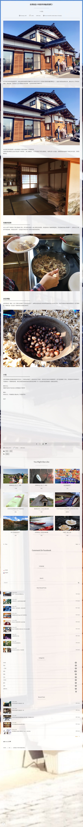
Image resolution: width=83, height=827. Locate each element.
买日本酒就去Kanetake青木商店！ (19, 724)
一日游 (15, 490)
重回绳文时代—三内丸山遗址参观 (41, 510)
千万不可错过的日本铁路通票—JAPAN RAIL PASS (67, 510)
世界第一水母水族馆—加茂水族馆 (18, 608)
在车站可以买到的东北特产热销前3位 (16, 510)
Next (78, 544)
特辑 (40, 674)
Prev (5, 544)
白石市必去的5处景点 (16, 643)
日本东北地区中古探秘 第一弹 (18, 710)
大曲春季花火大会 (15, 636)
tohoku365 (7, 741)
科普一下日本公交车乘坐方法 (18, 594)
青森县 (7, 454)
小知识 (40, 680)
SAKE (40, 662)
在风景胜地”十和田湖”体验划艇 (41, 533)
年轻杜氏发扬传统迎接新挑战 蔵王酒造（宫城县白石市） (23, 717)
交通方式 (67, 513)
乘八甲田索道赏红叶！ (15, 533)
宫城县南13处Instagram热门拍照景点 (19, 615)
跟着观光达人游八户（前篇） (41, 486)
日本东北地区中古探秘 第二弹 (18, 703)
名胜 (41, 490)
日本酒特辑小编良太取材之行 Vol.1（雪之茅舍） (21, 731)
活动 (67, 490)
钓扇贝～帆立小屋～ (67, 533)
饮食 (11, 451)
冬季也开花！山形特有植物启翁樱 (18, 601)
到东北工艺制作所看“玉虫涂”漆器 (18, 622)
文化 (42, 11)
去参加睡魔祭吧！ (67, 486)
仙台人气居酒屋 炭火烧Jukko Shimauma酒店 (21, 629)
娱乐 (40, 683)
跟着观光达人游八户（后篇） (15, 486)
